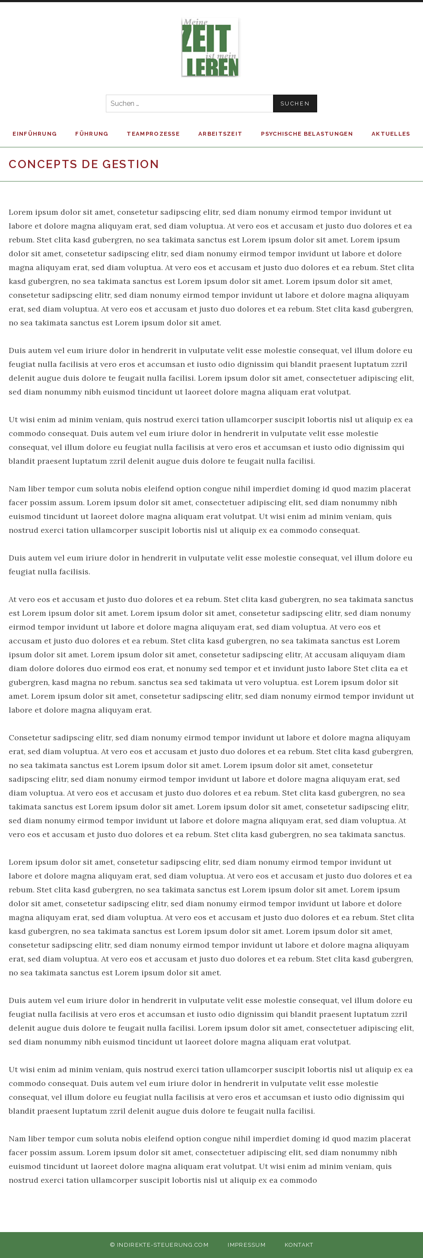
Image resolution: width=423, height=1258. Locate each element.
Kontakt (299, 1245)
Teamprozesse (153, 134)
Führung (91, 134)
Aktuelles (391, 134)
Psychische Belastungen (307, 134)
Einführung (35, 134)
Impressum (247, 1245)
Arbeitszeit (220, 134)
